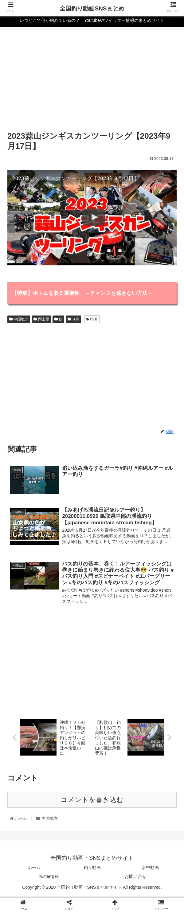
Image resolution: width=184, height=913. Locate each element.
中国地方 (18, 319)
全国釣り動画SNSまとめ (92, 8)
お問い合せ (135, 877)
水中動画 (150, 869)
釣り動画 (92, 869)
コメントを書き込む (92, 801)
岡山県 (41, 319)
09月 (92, 319)
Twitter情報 (48, 877)
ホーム (34, 869)
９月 (73, 319)
